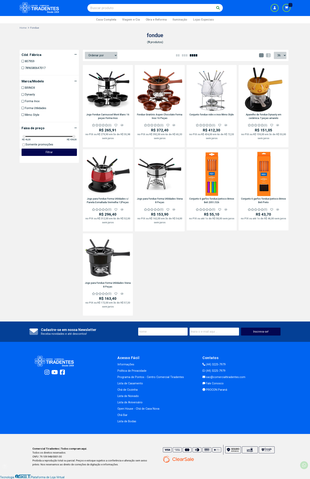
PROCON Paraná (214, 389)
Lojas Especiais (203, 19)
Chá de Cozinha (127, 389)
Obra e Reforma (156, 19)
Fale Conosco (213, 383)
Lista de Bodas (126, 421)
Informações (125, 364)
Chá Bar (122, 415)
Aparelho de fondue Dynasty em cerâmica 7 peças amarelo (263, 116)
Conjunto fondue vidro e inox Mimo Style (211, 114)
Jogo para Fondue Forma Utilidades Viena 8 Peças (160, 200)
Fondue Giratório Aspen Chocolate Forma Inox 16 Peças (159, 116)
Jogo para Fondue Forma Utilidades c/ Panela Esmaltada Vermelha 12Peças (108, 200)
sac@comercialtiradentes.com (223, 377)
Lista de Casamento (130, 383)
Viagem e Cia (131, 19)
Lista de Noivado (128, 396)
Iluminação (180, 19)
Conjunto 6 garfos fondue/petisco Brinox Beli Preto (263, 200)
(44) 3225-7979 (214, 364)
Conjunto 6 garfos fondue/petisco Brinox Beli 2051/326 (211, 200)
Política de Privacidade (131, 370)
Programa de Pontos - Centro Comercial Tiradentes (150, 377)
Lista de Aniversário (130, 402)
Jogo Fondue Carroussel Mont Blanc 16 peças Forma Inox (107, 116)
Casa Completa (106, 19)
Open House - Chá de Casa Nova (138, 408)
